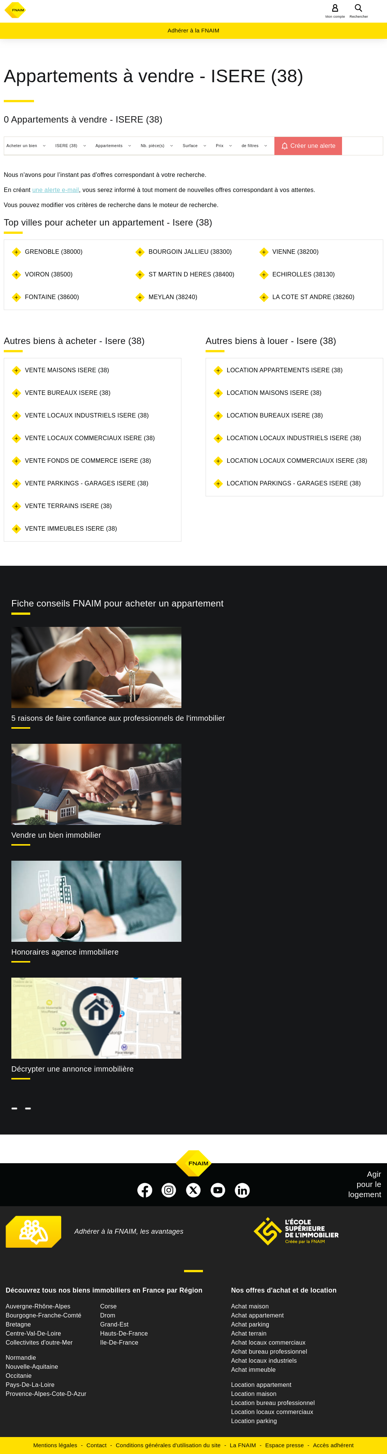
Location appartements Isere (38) (285, 370)
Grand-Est (114, 1324)
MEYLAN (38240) (173, 297)
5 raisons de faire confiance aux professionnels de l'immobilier (118, 718)
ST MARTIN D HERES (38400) (191, 274)
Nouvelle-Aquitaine (32, 1366)
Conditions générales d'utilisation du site (168, 1445)
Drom (107, 1315)
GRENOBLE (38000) (54, 252)
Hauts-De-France (124, 1333)
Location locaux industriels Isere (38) (294, 438)
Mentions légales (55, 1445)
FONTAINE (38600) (52, 297)
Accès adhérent (333, 1445)
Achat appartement (257, 1315)
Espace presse (284, 1445)
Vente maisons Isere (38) (67, 370)
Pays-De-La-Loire (30, 1385)
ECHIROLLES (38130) (303, 274)
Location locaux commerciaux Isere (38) (297, 461)
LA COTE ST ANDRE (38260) (313, 297)
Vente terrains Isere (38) (68, 506)
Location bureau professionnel (273, 1403)
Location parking (254, 1421)
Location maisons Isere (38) (274, 393)
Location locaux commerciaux (272, 1412)
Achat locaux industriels (264, 1360)
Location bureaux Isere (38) (275, 415)
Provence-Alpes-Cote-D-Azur (46, 1394)
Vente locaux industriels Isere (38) (87, 415)
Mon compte (335, 16)
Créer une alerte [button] (313, 146)
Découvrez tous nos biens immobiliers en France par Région (104, 1290)
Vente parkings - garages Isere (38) (87, 483)
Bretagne (18, 1324)
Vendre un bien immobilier (56, 835)
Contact (97, 1445)
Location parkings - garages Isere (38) (294, 483)
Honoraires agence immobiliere (65, 952)
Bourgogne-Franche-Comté (44, 1315)
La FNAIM (243, 1445)
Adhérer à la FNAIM (193, 30)
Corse (108, 1306)
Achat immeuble (253, 1369)
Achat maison (250, 1306)
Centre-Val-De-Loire (33, 1333)
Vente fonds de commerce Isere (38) (88, 461)
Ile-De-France (119, 1342)
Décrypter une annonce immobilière (72, 1069)
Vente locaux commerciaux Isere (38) (90, 438)
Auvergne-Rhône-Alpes (38, 1306)
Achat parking (250, 1324)
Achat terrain (248, 1333)
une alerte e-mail (55, 190)
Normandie (21, 1357)
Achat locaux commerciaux (268, 1342)
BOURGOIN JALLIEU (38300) (190, 252)
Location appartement (261, 1385)
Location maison (253, 1394)
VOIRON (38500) (49, 274)
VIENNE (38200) (295, 252)
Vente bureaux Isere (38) (68, 393)
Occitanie (19, 1376)
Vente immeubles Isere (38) (71, 528)
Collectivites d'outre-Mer (39, 1342)
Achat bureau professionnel (269, 1351)
